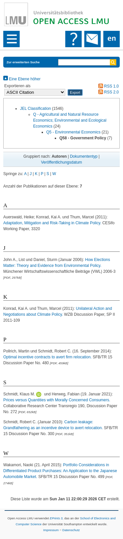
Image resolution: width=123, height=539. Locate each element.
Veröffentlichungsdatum (61, 162)
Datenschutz (71, 530)
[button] (75, 92)
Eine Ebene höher (21, 79)
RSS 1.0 (107, 86)
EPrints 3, (57, 518)
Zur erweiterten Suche (23, 62)
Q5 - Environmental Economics (73, 132)
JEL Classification (35, 108)
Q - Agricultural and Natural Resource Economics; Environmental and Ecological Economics (69, 120)
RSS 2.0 (107, 92)
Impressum (51, 530)
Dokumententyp (83, 156)
